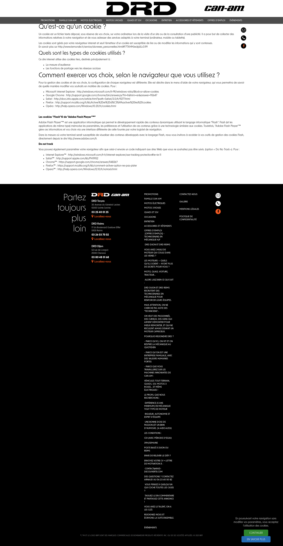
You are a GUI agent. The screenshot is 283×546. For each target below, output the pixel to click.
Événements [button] (236, 20)
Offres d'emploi (153, 231)
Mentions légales (189, 209)
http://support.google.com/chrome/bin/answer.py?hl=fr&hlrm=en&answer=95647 (111, 95)
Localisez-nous (101, 216)
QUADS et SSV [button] (134, 20)
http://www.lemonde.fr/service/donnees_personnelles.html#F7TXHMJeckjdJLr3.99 (103, 47)
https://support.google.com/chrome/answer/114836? (88, 162)
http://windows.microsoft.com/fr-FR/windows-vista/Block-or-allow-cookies (118, 92)
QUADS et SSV (151, 212)
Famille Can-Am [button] (68, 20)
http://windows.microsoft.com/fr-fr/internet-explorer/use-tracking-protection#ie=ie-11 (114, 155)
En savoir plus (256, 539)
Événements (150, 528)
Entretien (149, 222)
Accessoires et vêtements (158, 226)
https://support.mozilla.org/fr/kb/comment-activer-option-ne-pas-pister (97, 166)
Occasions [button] (151, 20)
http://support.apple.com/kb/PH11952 (77, 158)
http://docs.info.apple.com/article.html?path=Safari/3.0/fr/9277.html (92, 99)
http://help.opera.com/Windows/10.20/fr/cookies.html (85, 106)
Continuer (256, 533)
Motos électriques (154, 203)
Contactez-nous (188, 194)
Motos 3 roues (152, 208)
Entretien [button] (167, 20)
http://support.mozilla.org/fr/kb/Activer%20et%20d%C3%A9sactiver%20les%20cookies (103, 102)
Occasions (150, 217)
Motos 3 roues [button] (114, 20)
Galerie (183, 202)
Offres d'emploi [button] (216, 20)
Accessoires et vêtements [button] (189, 20)
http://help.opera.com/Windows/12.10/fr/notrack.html (87, 169)
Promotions (151, 194)
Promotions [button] (48, 20)
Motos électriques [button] (91, 20)
